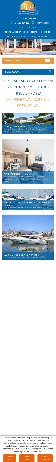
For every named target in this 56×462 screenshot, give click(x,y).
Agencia (16, 32)
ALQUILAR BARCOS (41, 36)
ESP (21, 27)
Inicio (8, 32)
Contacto (23, 36)
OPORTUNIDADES (31, 32)
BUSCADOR (28, 72)
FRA (34, 27)
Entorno (46, 32)
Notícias (12, 36)
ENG (28, 27)
